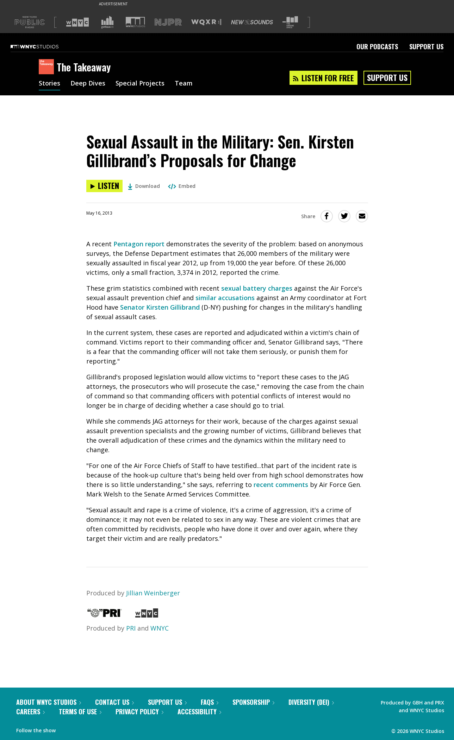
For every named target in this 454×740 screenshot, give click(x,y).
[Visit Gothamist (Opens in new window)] (107, 22)
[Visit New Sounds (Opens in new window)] (252, 22)
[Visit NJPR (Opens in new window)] (168, 22)
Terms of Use (80, 711)
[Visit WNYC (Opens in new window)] (77, 22)
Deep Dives (87, 84)
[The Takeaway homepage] (48, 67)
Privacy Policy (139, 711)
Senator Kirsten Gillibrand (160, 307)
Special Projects (140, 84)
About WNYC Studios (48, 702)
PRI (131, 628)
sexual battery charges (256, 288)
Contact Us (114, 702)
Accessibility (199, 711)
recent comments (281, 484)
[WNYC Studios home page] (43, 46)
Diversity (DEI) (311, 702)
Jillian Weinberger (153, 593)
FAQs (209, 702)
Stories (49, 84)
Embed (181, 186)
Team (184, 84)
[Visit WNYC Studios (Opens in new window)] (135, 22)
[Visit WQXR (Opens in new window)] (206, 22)
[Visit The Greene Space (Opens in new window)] (290, 22)
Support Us (426, 46)
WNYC (159, 628)
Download (144, 186)
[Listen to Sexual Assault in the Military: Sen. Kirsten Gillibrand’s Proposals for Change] (104, 186)
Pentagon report (138, 244)
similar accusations (225, 297)
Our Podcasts (377, 46)
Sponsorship (253, 702)
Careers (30, 711)
